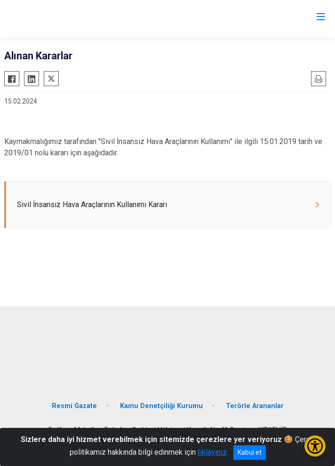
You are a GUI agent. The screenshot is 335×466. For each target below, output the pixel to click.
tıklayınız (212, 452)
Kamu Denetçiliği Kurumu (161, 406)
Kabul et (250, 452)
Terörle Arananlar (255, 406)
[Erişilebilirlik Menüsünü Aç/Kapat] (315, 446)
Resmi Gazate (74, 406)
